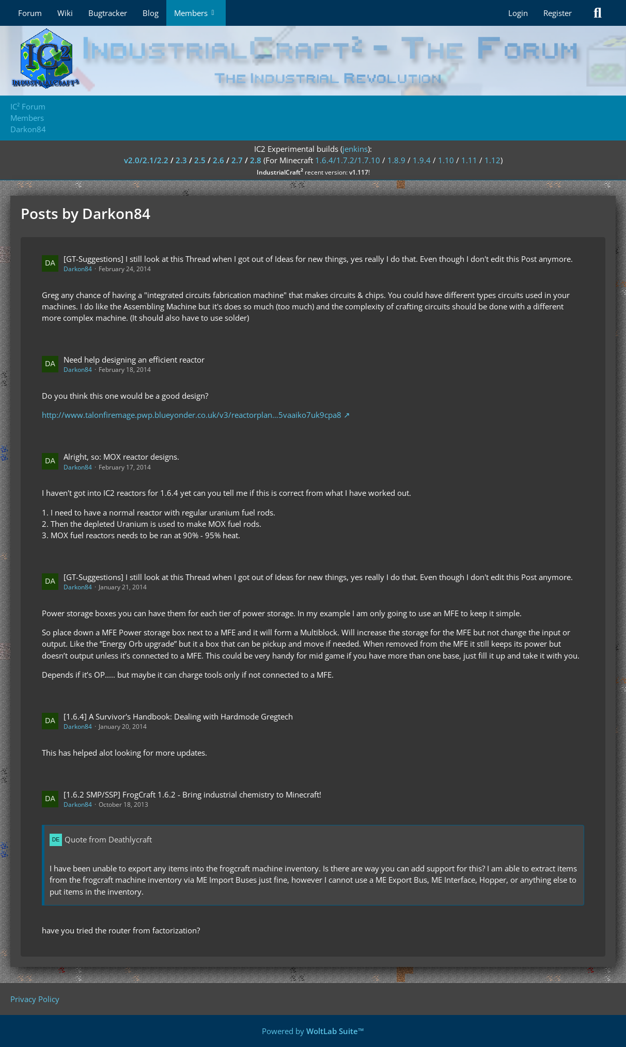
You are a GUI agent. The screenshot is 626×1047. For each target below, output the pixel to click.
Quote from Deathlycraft (108, 839)
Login (518, 13)
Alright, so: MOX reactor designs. (121, 456)
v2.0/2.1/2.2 (146, 160)
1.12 (492, 160)
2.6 (218, 160)
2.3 (181, 160)
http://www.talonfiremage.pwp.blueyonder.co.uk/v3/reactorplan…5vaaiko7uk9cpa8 (191, 415)
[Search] (598, 13)
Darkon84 (78, 268)
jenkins (355, 149)
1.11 (469, 160)
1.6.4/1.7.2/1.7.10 (347, 160)
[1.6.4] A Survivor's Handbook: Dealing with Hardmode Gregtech (178, 716)
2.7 (237, 160)
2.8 (255, 160)
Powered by (313, 1031)
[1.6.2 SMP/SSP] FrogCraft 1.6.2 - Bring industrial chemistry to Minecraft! (192, 794)
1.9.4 (422, 160)
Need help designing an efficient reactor (134, 359)
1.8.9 (396, 160)
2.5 (200, 160)
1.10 (446, 160)
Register (557, 13)
